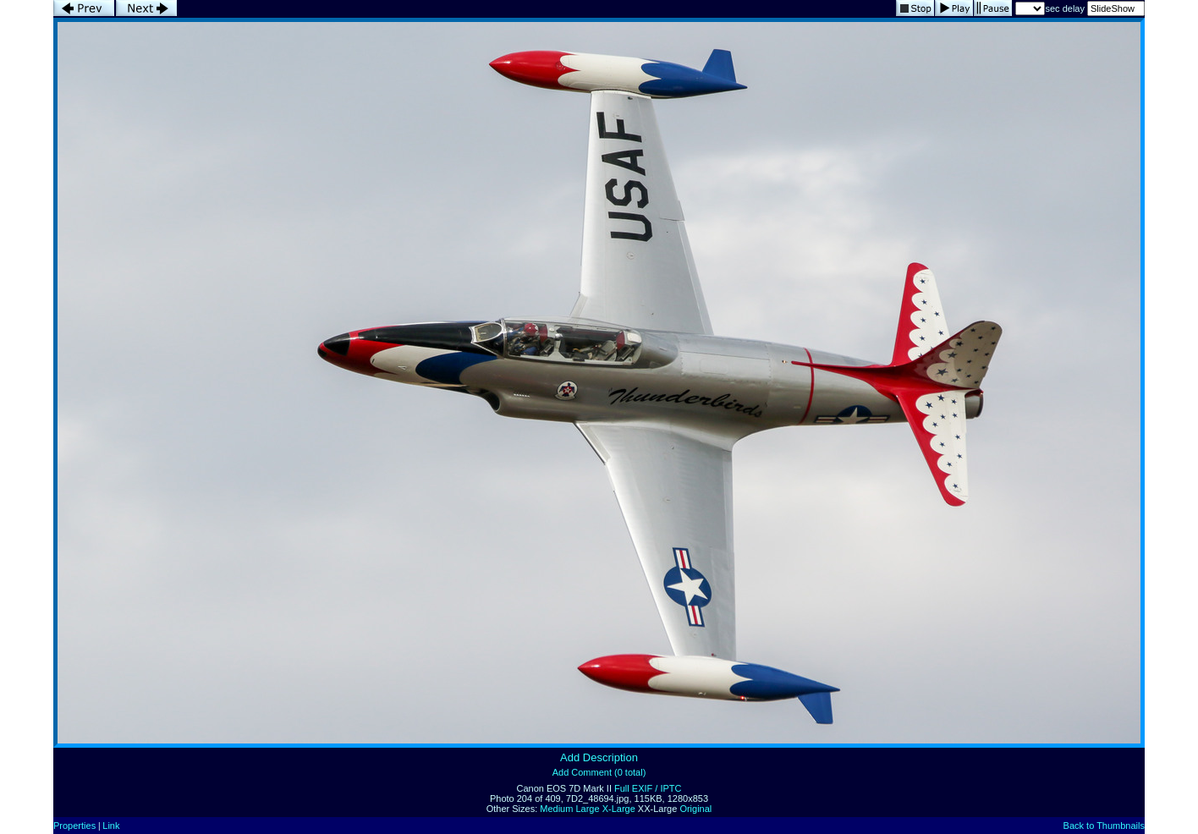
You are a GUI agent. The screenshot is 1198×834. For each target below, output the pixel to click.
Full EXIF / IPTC (647, 788)
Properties (74, 825)
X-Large (618, 809)
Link (110, 825)
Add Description (599, 757)
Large (587, 809)
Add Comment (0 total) (599, 772)
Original (695, 809)
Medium (556, 809)
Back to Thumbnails (1104, 825)
